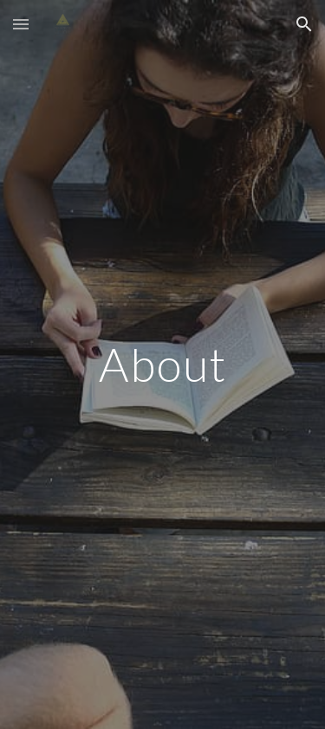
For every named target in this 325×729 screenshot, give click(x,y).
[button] (21, 24)
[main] (162, 364)
